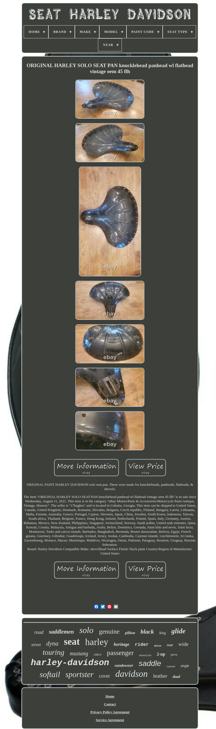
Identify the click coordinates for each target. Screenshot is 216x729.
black (147, 631)
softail (50, 674)
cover (104, 676)
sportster (80, 674)
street (36, 644)
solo (86, 630)
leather (160, 676)
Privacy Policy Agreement (109, 712)
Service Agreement (110, 720)
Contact (110, 704)
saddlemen (61, 631)
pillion (130, 633)
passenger (120, 652)
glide (178, 631)
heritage (121, 644)
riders (97, 654)
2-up (161, 654)
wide (183, 644)
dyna (52, 643)
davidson (131, 674)
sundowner (124, 665)
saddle (150, 663)
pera (174, 654)
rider (142, 644)
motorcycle (145, 655)
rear (170, 645)
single (184, 666)
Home (109, 696)
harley (96, 642)
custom (170, 666)
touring (53, 652)
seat (72, 641)
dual (176, 676)
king (162, 633)
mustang (79, 653)
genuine (109, 631)
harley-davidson (70, 663)
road (38, 632)
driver (158, 645)
